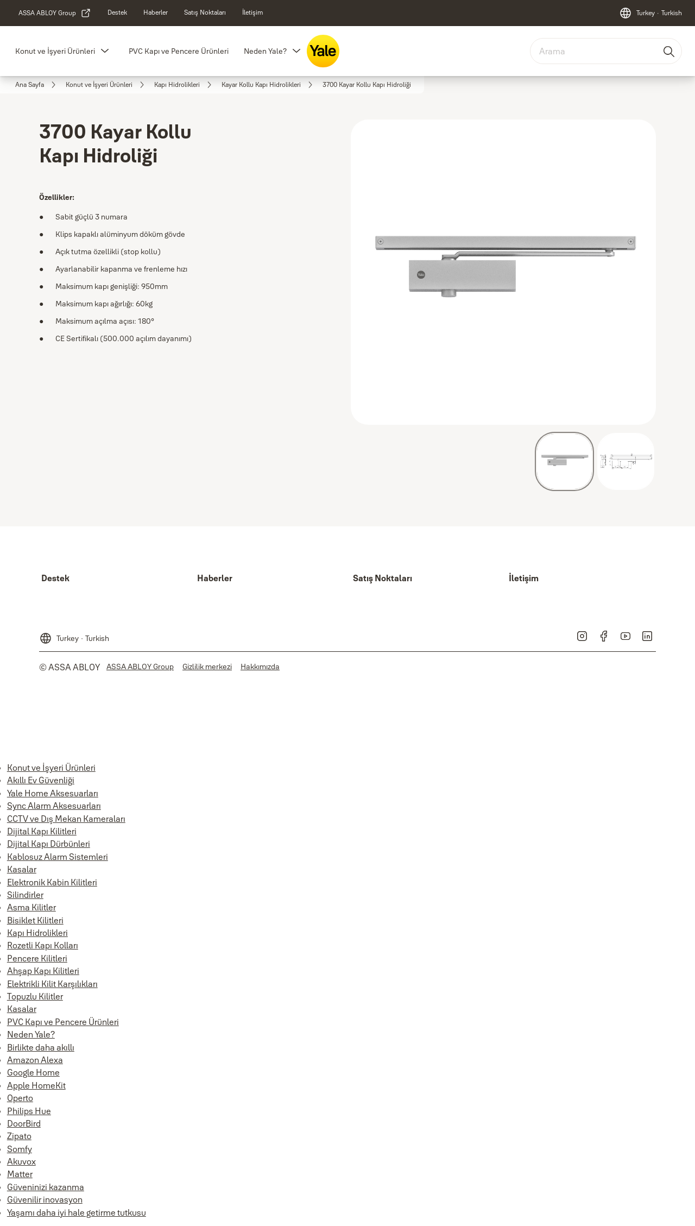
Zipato (19, 1135)
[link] (54, 13)
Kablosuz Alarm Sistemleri (57, 856)
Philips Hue (29, 1110)
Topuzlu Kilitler (35, 996)
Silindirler (25, 894)
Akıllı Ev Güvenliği (40, 780)
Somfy (19, 1148)
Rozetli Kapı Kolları (42, 945)
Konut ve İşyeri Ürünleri (55, 51)
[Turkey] (650, 13)
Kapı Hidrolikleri (37, 932)
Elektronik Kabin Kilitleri (52, 882)
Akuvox (21, 1161)
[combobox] (606, 51)
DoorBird (24, 1123)
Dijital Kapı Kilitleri (42, 831)
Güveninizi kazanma (45, 1186)
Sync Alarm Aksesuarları (54, 805)
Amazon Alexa (35, 1059)
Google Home (33, 1072)
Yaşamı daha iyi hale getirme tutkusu (76, 1212)
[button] (104, 51)
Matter (20, 1173)
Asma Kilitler (31, 907)
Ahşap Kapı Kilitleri (43, 970)
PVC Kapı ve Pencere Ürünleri (179, 51)
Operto (20, 1097)
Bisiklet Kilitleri (35, 920)
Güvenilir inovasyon (45, 1199)
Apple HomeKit (36, 1085)
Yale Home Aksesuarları (52, 793)
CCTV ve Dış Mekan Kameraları (66, 818)
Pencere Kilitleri (37, 958)
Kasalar (21, 869)
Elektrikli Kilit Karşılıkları (52, 983)
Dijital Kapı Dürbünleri (48, 843)
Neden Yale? (265, 51)
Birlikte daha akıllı (40, 1047)
